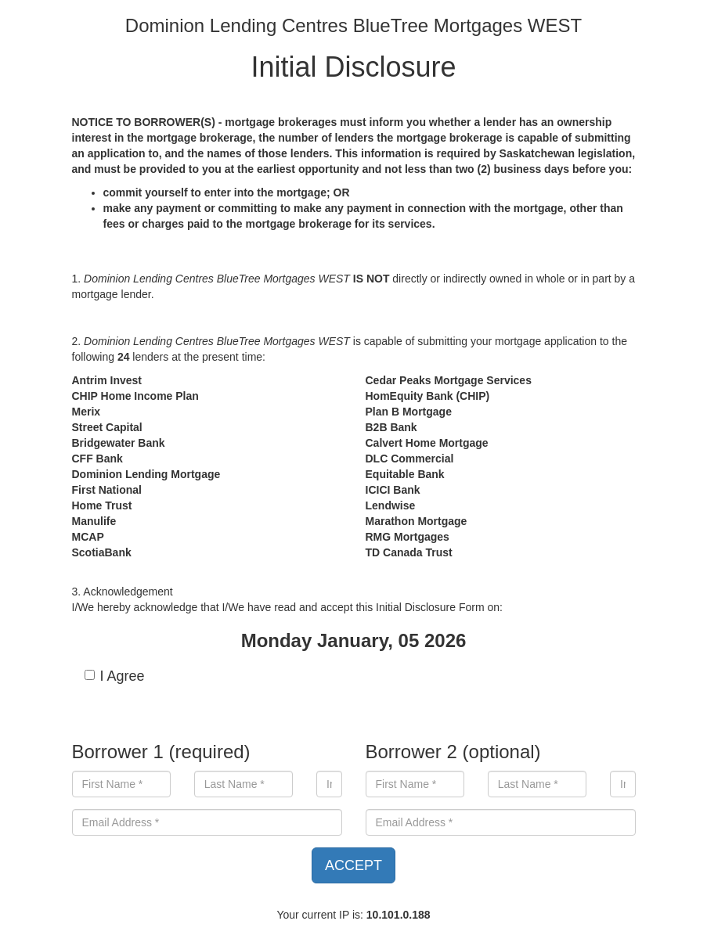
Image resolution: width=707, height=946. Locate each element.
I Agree (115, 676)
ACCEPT (353, 865)
